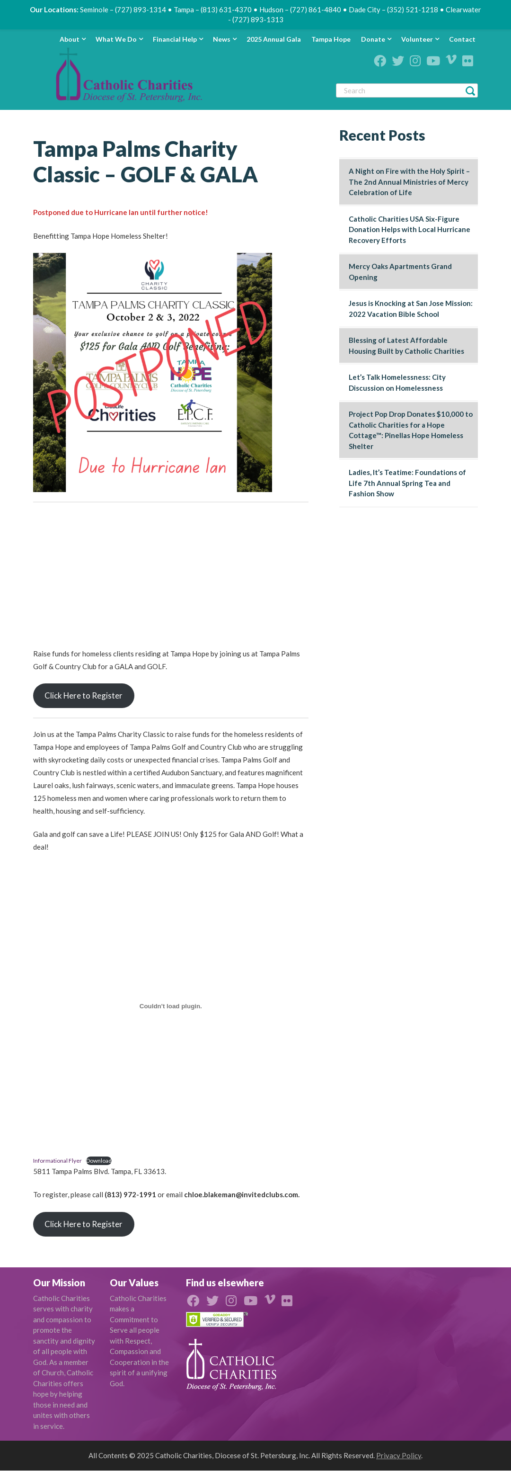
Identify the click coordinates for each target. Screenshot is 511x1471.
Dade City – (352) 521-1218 (393, 9)
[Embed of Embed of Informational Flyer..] (170, 1006)
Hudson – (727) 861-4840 (300, 9)
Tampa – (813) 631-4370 (213, 9)
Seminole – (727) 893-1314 (123, 9)
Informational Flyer (57, 1160)
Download (99, 1160)
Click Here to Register (83, 695)
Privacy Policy (398, 1455)
